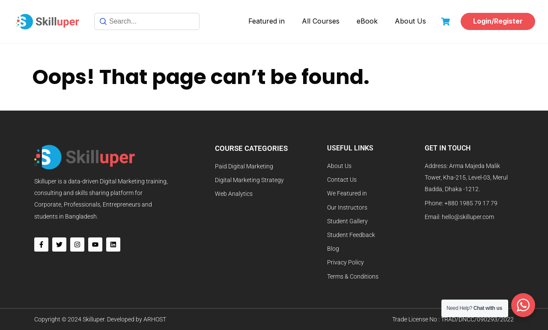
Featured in (266, 21)
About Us (410, 21)
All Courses (321, 21)
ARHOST (154, 319)
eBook (367, 21)
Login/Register (498, 21)
